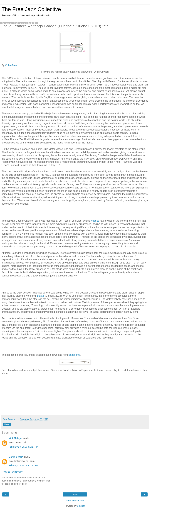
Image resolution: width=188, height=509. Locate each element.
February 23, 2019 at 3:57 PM (23, 447)
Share (6, 424)
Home (74, 494)
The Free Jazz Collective (31, 9)
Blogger (81, 506)
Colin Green (11, 65)
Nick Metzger (15, 438)
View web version (75, 500)
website (95, 220)
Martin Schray (16, 457)
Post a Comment (12, 472)
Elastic (40, 295)
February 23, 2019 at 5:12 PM (23, 465)
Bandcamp (74, 355)
